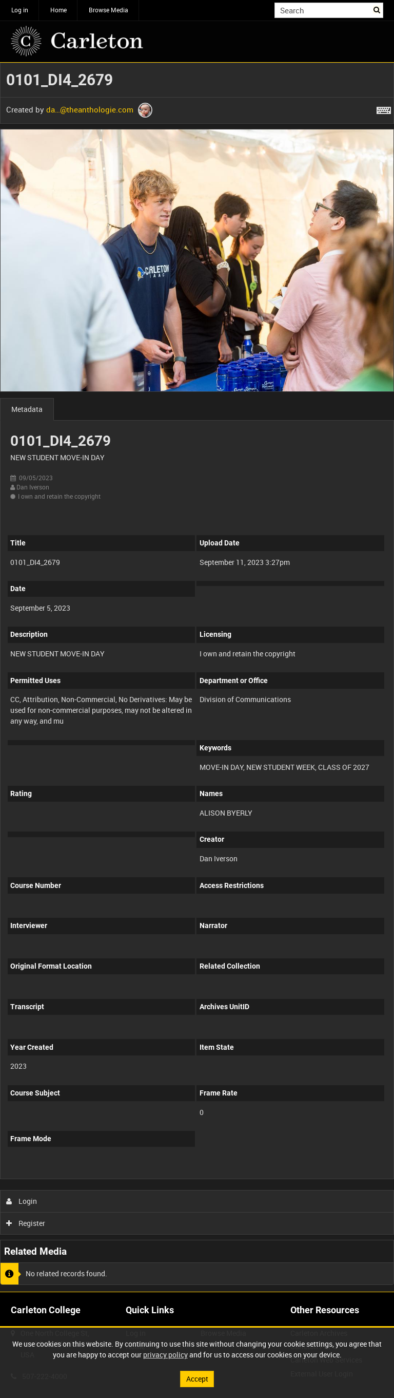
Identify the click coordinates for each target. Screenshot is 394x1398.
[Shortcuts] (384, 108)
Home (58, 10)
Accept (197, 1379)
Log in (19, 10)
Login (21, 1201)
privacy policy (165, 1354)
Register (26, 1223)
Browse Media (108, 10)
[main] (197, 677)
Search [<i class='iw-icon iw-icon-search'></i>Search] (377, 9)
